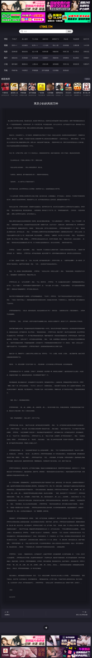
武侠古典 (45, 64)
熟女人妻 (55, 45)
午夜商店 (25, 70)
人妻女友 (35, 64)
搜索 (69, 31)
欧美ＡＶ (35, 45)
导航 (6, 70)
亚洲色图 (25, 58)
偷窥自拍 (14, 58)
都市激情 (14, 64)
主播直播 (76, 45)
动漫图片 (45, 58)
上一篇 (14, 613)
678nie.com (45, 27)
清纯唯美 (66, 58)
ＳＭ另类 (86, 45)
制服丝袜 (55, 52)
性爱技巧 (86, 64)
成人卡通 (35, 52)
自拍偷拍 (25, 45)
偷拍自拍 (25, 52)
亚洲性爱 (14, 52)
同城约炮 (14, 70)
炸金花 (66, 39)
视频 (6, 45)
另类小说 (66, 64)
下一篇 (78, 613)
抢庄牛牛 (86, 39)
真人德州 (25, 39)
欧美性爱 (45, 52)
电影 (6, 51)
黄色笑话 (76, 64)
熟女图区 (76, 58)
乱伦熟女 (76, 52)
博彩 (6, 39)
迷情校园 (55, 64)
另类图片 (86, 58)
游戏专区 (45, 39)
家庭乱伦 (25, 64)
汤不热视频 (45, 70)
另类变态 (86, 52)
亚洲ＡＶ (14, 45)
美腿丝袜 (55, 58)
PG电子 (14, 39)
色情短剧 (66, 70)
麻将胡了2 (55, 39)
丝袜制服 (66, 45)
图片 (6, 58)
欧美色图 (35, 58)
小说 (6, 64)
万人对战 (35, 39)
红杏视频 (55, 70)
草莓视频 (35, 70)
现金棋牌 (76, 39)
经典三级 (66, 52)
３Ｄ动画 (45, 45)
